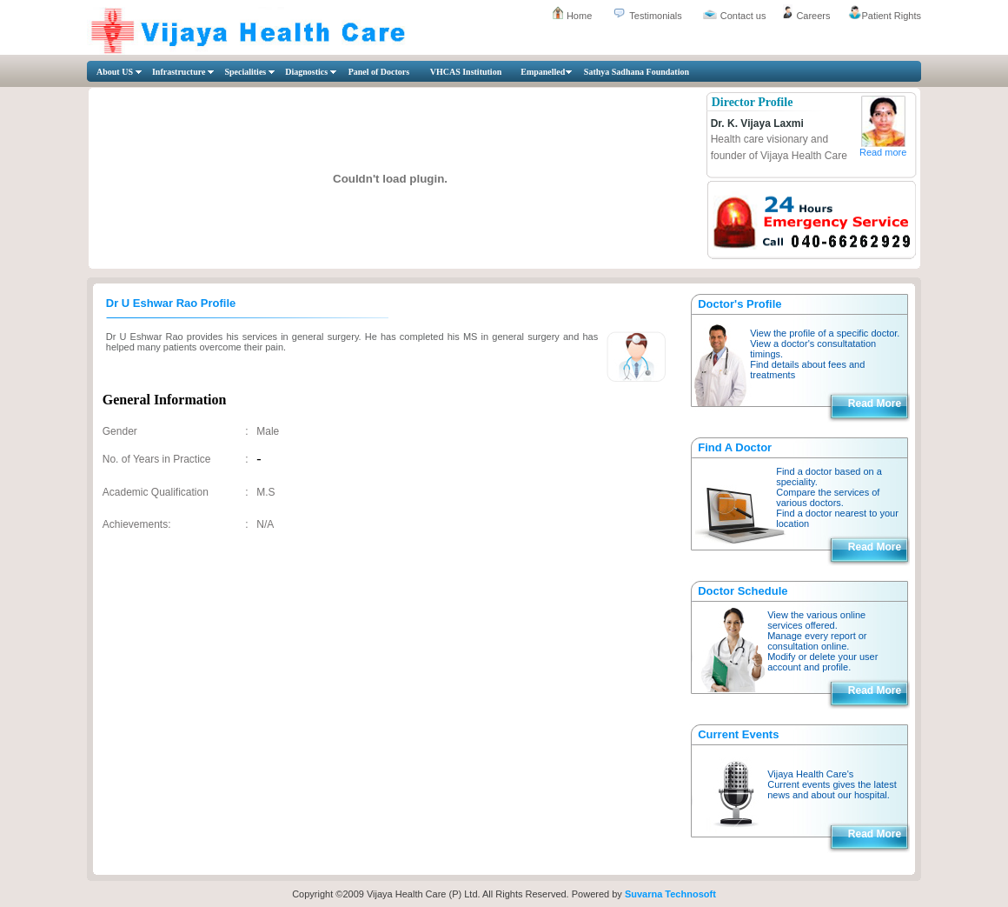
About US (114, 72)
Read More (874, 403)
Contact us (743, 15)
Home (579, 15)
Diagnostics (306, 72)
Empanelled (543, 72)
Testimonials (655, 15)
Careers (813, 15)
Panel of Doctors (379, 72)
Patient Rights (891, 15)
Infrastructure (178, 72)
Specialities (245, 72)
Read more (882, 152)
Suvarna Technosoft (670, 894)
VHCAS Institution (466, 72)
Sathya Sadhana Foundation (636, 72)
